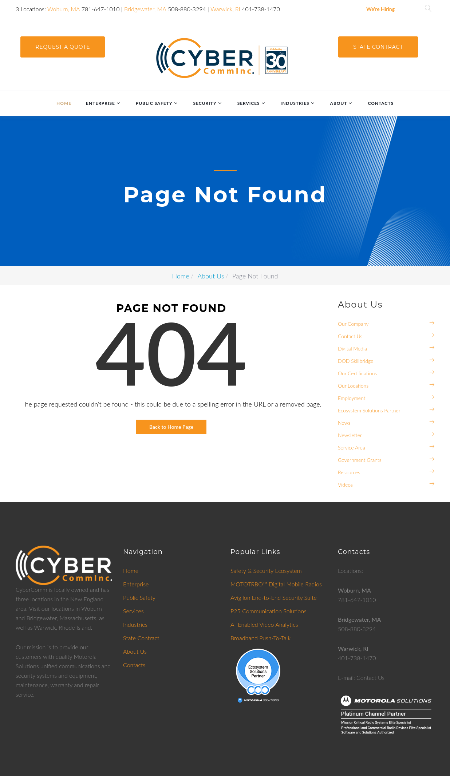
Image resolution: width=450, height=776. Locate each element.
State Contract (378, 47)
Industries (295, 103)
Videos (345, 485)
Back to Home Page (171, 427)
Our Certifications (357, 373)
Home (63, 103)
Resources (349, 472)
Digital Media (352, 348)
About (338, 103)
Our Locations (353, 386)
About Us (210, 276)
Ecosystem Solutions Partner (369, 410)
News (344, 423)
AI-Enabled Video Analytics (264, 624)
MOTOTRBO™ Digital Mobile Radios (276, 584)
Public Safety (154, 103)
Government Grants (360, 460)
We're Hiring (380, 9)
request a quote (62, 47)
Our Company (353, 324)
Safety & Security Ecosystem (266, 570)
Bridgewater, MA (145, 8)
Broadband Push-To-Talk (260, 637)
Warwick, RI (225, 8)
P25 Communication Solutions (268, 610)
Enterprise (100, 103)
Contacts (381, 103)
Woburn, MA (63, 8)
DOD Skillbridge (355, 361)
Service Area (351, 447)
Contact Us (350, 336)
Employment (352, 398)
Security (205, 103)
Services (248, 103)
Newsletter (350, 435)
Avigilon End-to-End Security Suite (273, 597)
